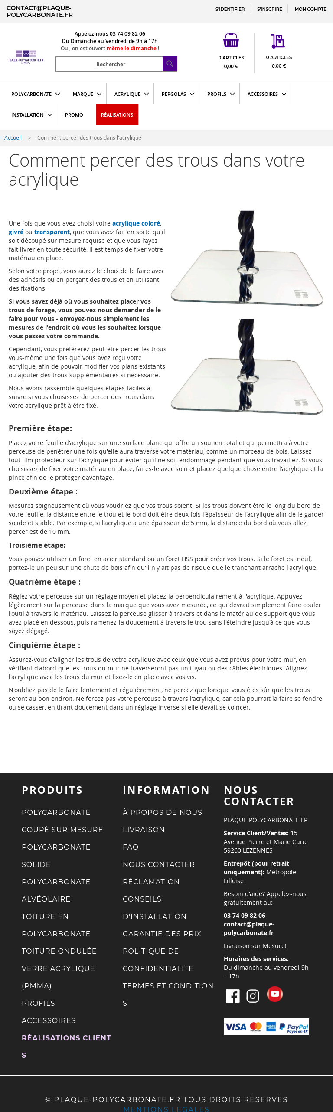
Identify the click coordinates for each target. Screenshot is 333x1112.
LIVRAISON (144, 830)
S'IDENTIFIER (230, 9)
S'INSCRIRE (269, 9)
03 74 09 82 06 (127, 33)
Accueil (13, 137)
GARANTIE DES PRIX (162, 934)
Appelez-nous (91, 33)
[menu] (166, 104)
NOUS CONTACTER (159, 864)
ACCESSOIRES (49, 1021)
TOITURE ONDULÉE (59, 951)
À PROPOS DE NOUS (162, 812)
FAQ (131, 847)
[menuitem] (33, 93)
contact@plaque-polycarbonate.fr (40, 11)
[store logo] (31, 45)
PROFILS (38, 1003)
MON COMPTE (310, 9)
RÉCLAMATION (151, 882)
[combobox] (116, 64)
